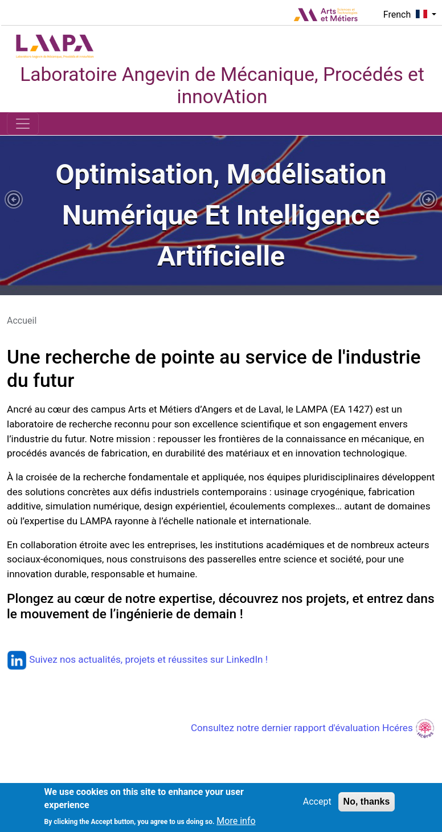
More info (235, 820)
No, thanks (366, 801)
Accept (317, 801)
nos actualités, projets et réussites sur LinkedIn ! (164, 659)
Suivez (33, 659)
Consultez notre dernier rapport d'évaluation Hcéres (313, 727)
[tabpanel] (221, 215)
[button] (14, 199)
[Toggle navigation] (23, 123)
